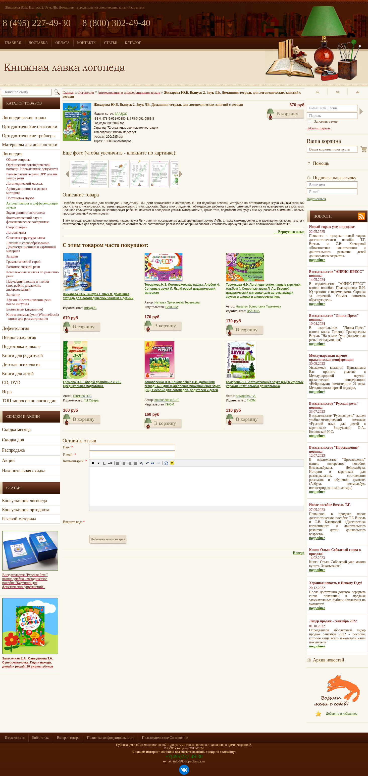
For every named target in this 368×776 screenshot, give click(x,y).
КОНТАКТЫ (86, 43)
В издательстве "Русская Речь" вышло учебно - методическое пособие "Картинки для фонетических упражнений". (25, 581)
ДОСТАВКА (38, 43)
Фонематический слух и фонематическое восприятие (27, 220)
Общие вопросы (18, 160)
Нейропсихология (19, 337)
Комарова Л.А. (246, 396)
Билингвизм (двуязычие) (24, 309)
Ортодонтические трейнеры (29, 135)
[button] (93, 463)
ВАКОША (172, 307)
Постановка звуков (20, 198)
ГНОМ (170, 404)
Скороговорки (16, 227)
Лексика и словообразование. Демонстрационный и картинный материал (31, 247)
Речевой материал (19, 518)
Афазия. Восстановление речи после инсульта (28, 302)
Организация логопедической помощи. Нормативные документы (32, 167)
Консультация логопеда (24, 500)
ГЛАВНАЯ (13, 43)
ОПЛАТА (62, 43)
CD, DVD (11, 382)
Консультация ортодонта (25, 509)
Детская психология (21, 364)
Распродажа (13, 450)
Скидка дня (13, 439)
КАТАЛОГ (133, 43)
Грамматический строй (23, 262)
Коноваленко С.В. (166, 400)
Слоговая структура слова (25, 238)
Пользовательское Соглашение (165, 738)
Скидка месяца (16, 429)
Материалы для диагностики (29, 144)
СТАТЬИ (110, 43)
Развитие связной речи (23, 267)
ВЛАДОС (121, 114)
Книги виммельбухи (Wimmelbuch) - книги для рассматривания (32, 317)
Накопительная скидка (23, 470)
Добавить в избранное (341, 713)
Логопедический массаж (24, 183)
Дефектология (15, 328)
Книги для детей (18, 373)
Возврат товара (68, 738)
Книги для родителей (22, 355)
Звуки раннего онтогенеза (25, 213)
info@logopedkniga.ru (189, 761)
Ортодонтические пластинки (29, 126)
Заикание (13, 295)
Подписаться (316, 199)
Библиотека (40, 738)
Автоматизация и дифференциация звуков (129, 92)
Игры (7, 391)
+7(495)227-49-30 (184, 756)
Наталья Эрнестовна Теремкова (177, 302)
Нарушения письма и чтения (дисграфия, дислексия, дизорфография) (27, 285)
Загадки (12, 256)
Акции (8, 460)
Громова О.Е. (82, 396)
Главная (68, 92)
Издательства (15, 738)
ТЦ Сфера (91, 400)
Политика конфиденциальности (111, 738)
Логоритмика (16, 232)
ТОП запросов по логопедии (29, 400)
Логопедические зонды (24, 117)
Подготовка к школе (21, 346)
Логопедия (86, 92)
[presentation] (127, 522)
